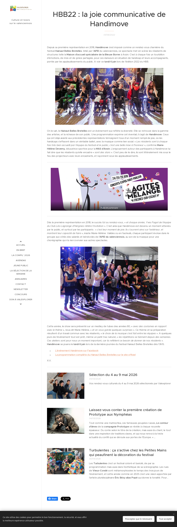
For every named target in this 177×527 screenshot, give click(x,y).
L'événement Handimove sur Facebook (76, 350)
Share (52, 499)
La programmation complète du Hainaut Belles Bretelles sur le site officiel (95, 354)
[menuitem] (21, 245)
